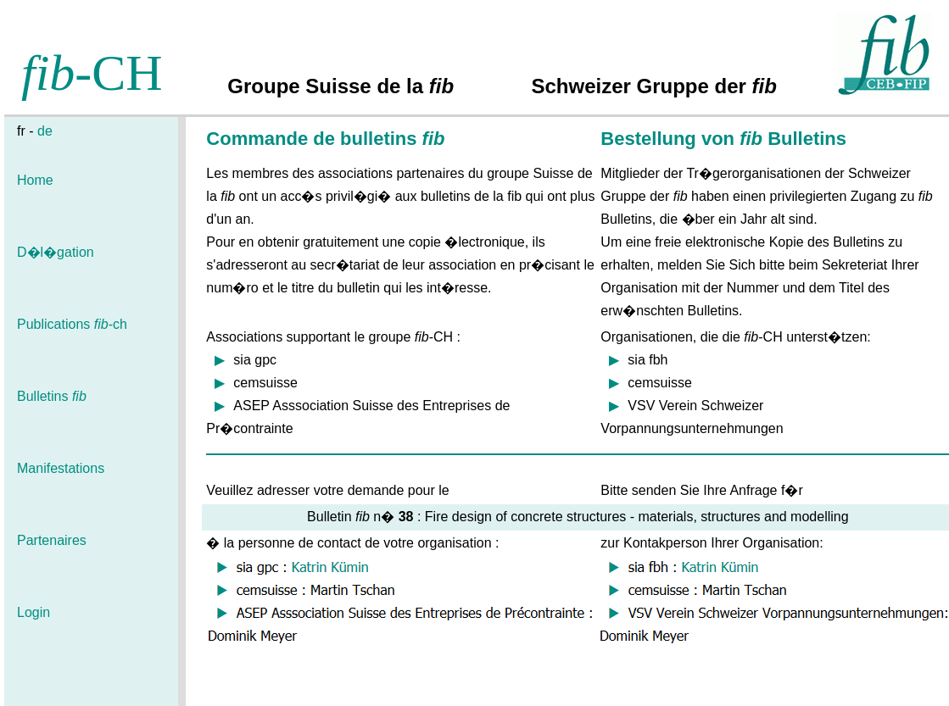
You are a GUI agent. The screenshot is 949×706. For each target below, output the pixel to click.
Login (33, 612)
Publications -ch (72, 324)
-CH (92, 73)
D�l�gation (55, 252)
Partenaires (52, 540)
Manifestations (60, 468)
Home (35, 180)
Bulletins (52, 396)
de (45, 131)
